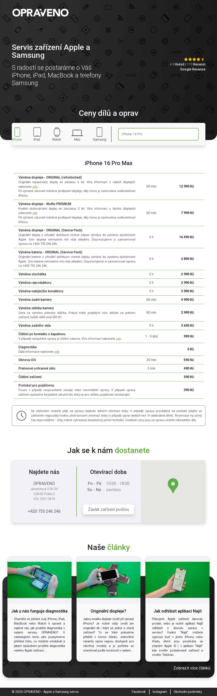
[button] (173, 486)
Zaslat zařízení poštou (108, 509)
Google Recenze (192, 69)
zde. (35, 186)
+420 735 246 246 (44, 511)
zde (34, 213)
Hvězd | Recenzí (187, 64)
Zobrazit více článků (191, 668)
